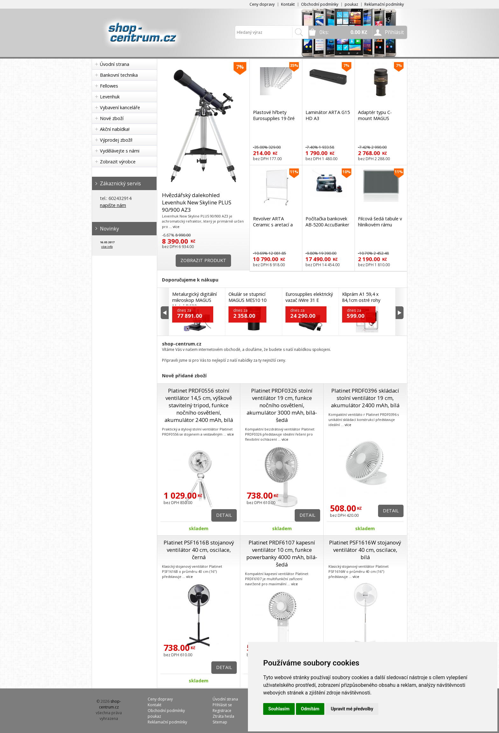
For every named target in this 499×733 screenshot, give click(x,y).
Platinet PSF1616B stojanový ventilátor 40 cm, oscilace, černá (199, 550)
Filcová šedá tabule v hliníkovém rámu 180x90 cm (380, 225)
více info (107, 247)
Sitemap (220, 722)
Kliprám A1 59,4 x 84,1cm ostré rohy (361, 297)
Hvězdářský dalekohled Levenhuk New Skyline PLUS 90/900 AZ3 (196, 202)
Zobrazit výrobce (118, 162)
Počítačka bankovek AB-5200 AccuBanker (327, 222)
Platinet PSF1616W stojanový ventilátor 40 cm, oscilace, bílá (365, 550)
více (176, 226)
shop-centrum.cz (110, 704)
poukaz (351, 4)
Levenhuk (110, 97)
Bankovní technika (119, 75)
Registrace (222, 710)
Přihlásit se (222, 705)
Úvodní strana (114, 64)
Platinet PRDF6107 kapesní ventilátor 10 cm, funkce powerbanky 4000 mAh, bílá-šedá (281, 553)
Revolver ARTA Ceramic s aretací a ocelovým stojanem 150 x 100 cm (273, 228)
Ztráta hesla (223, 716)
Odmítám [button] (310, 708)
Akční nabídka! (115, 129)
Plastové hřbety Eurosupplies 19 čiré (274, 115)
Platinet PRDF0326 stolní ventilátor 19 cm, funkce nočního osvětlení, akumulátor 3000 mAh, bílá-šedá (282, 405)
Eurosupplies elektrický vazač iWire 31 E (309, 297)
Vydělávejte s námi (119, 151)
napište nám (113, 205)
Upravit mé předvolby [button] (352, 708)
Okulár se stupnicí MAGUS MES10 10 (247, 297)
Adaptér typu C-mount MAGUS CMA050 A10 (375, 118)
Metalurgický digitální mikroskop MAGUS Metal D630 (194, 300)
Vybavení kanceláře (120, 107)
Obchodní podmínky (319, 4)
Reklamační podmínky (384, 4)
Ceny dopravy (262, 4)
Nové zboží (111, 118)
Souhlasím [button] (279, 708)
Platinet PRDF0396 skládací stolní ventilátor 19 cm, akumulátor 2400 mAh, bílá (365, 398)
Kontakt (288, 4)
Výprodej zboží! (116, 140)
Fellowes (109, 86)
